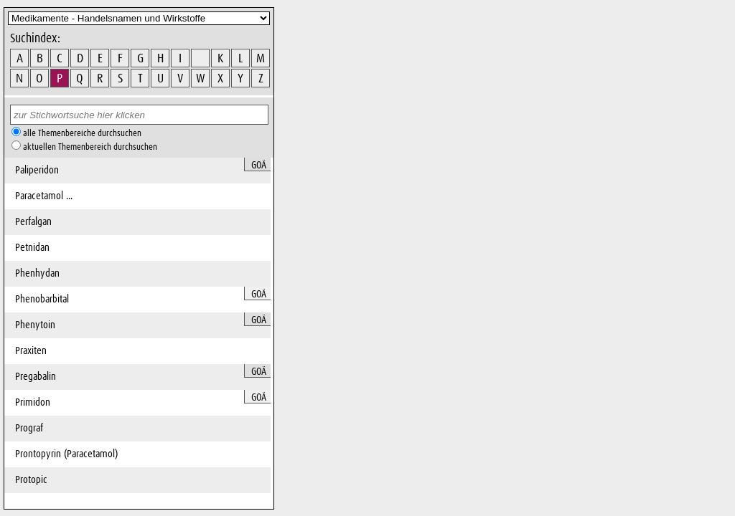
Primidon (32, 402)
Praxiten (31, 350)
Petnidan (32, 247)
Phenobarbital (42, 299)
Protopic (31, 479)
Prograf (29, 428)
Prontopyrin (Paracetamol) (66, 454)
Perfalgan (33, 221)
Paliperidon (37, 170)
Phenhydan (37, 273)
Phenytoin (35, 325)
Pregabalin (35, 376)
